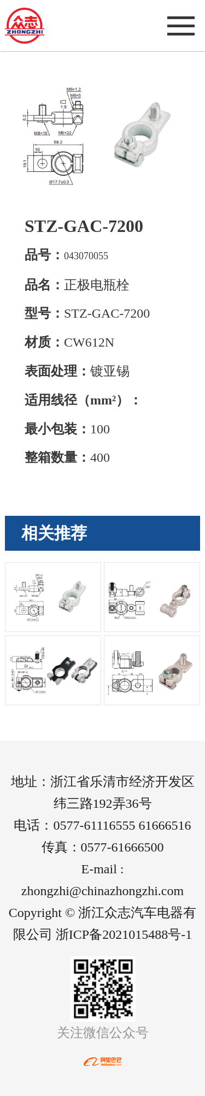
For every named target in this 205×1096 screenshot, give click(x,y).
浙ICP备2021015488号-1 (124, 934)
